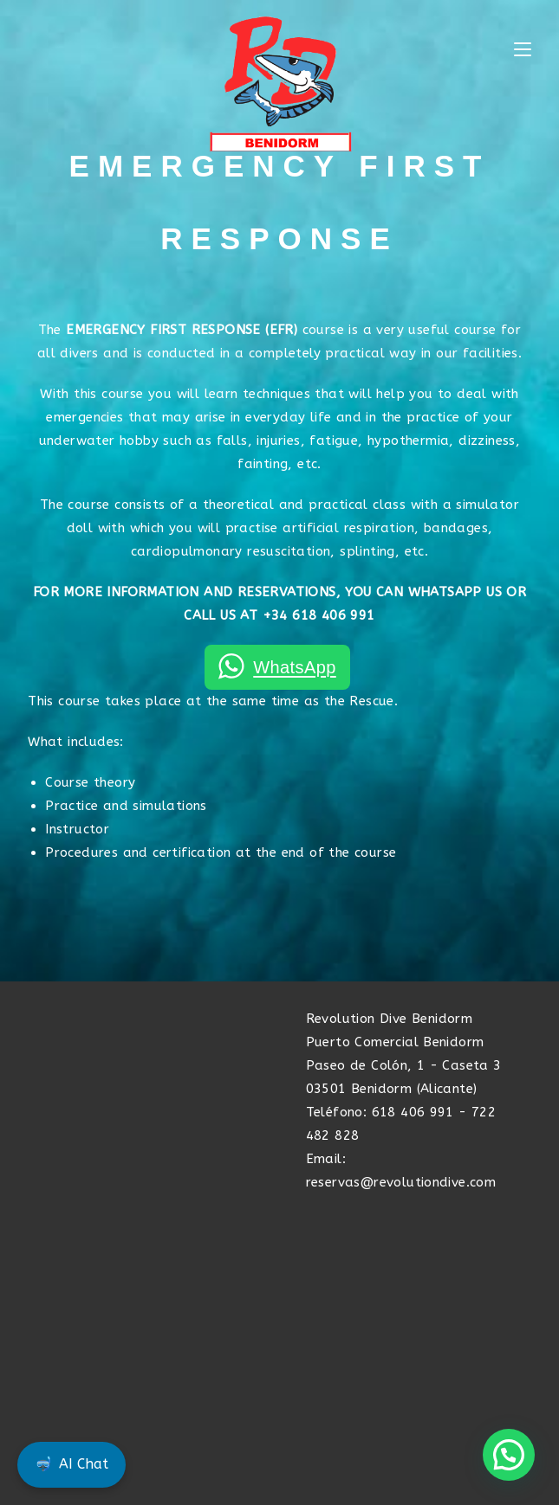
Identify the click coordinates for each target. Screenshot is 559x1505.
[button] (509, 1455)
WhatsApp (294, 667)
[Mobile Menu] (522, 50)
